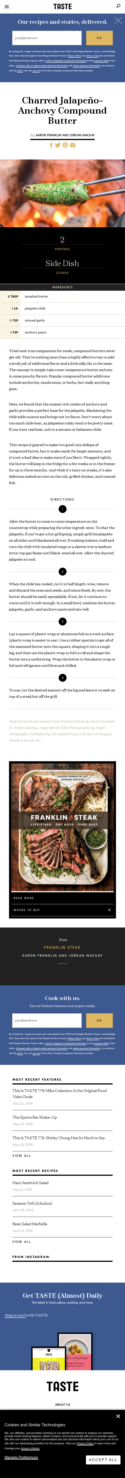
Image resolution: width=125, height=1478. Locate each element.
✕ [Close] (118, 1416)
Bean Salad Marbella (29, 1223)
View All (21, 1156)
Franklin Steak (62, 948)
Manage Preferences (21, 1457)
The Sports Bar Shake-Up (34, 1117)
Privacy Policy (85, 1443)
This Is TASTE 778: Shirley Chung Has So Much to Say (58, 1137)
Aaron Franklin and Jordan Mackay (65, 135)
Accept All (103, 1460)
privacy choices (30, 1448)
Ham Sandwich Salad (30, 1182)
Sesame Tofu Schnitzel (32, 1203)
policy (20, 70)
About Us (62, 1405)
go (99, 38)
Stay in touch (15, 1314)
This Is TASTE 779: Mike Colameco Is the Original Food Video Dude (59, 1093)
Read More (24, 898)
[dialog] (62, 1444)
